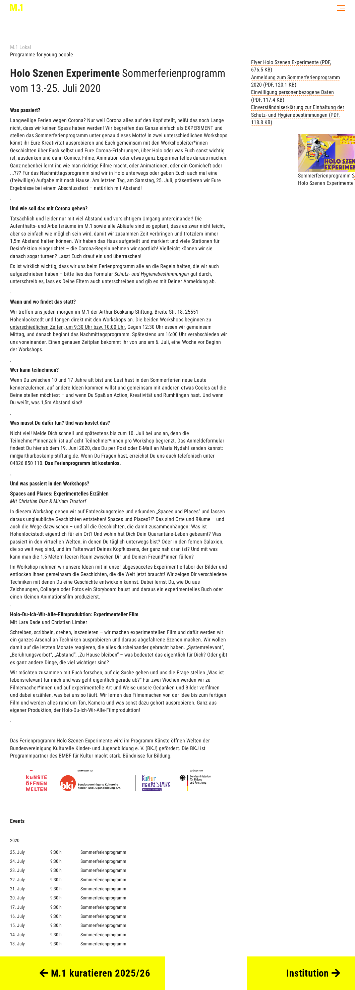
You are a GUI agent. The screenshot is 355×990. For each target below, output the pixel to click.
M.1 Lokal (20, 47)
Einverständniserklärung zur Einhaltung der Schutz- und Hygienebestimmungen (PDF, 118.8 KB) (297, 114)
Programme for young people (41, 54)
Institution (313, 973)
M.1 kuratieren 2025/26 (95, 973)
